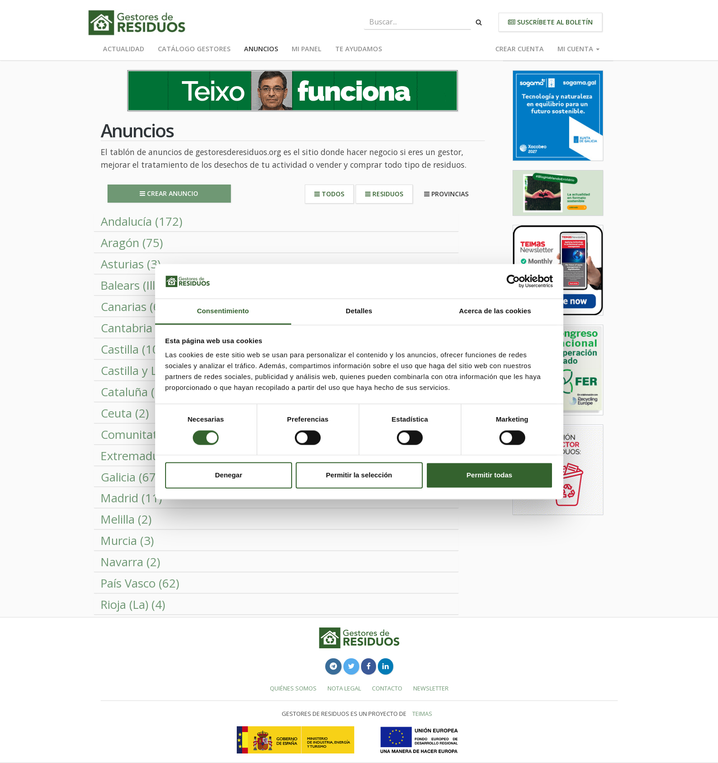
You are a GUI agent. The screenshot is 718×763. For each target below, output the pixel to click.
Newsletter (431, 688)
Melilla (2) (126, 519)
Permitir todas (490, 475)
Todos (329, 194)
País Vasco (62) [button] (140, 583)
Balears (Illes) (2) (144, 285)
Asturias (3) (131, 264)
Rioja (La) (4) (133, 604)
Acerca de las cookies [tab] (495, 311)
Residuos (384, 194)
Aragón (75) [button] (132, 243)
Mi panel (307, 48)
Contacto (387, 688)
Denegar (228, 475)
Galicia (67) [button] (130, 477)
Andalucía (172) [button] (141, 221)
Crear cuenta (519, 48)
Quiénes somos (293, 688)
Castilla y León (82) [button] (150, 371)
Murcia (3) (127, 541)
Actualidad (123, 48)
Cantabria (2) (135, 328)
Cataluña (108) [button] (139, 392)
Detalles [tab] (359, 311)
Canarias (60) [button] (135, 307)
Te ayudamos (358, 48)
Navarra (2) (130, 562)
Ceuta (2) (125, 413)
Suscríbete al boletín (550, 22)
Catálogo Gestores (194, 48)
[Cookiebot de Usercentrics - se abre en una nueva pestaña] (513, 281)
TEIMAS (422, 714)
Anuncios (261, 48)
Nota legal (344, 688)
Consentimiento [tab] (223, 311)
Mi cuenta (578, 48)
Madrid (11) (131, 498)
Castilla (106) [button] (135, 349)
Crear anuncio (169, 193)
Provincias (446, 194)
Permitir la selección (359, 475)
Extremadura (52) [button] (147, 456)
